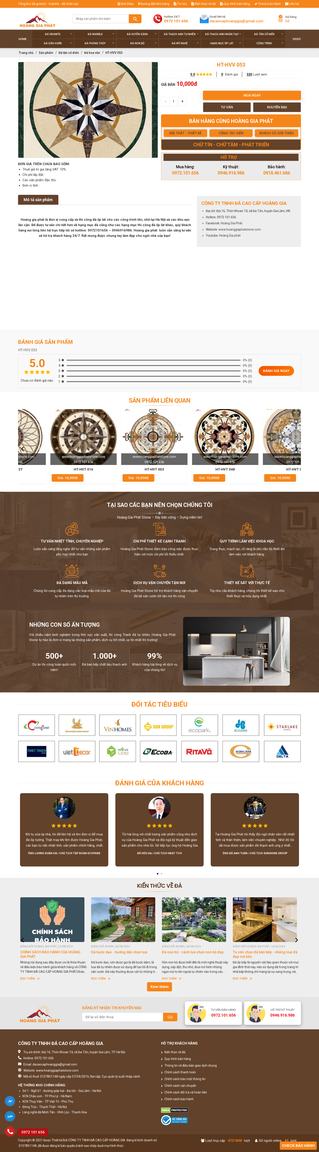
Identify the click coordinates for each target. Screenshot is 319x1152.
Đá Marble (101, 34)
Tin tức (180, 4)
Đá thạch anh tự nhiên (181, 34)
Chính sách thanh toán (178, 1072)
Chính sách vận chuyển (178, 1085)
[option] (88, 110)
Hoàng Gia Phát (231, 223)
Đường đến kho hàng (153, 4)
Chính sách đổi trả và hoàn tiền (184, 1092)
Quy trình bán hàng (235, 4)
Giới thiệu (125, 4)
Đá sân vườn (58, 43)
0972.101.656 (185, 173)
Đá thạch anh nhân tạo (223, 34)
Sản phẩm (46, 53)
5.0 (192, 74)
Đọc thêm (30, 978)
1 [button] (158, 875)
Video (296, 39)
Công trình (269, 43)
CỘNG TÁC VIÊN (231, 133)
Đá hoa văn (92, 53)
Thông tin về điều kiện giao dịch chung (189, 1065)
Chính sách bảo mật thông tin (183, 1079)
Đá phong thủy (99, 43)
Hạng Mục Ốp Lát (225, 43)
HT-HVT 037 (53, 469)
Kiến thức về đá (203, 4)
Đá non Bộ (143, 43)
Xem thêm (159, 986)
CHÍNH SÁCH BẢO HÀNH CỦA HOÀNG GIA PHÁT (121, 954)
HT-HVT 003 (195, 469)
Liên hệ (292, 4)
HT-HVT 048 (266, 469)
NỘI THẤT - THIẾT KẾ (185, 133)
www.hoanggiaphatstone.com (240, 229)
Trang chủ (26, 53)
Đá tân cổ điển (268, 34)
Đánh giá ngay (276, 371)
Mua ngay (252, 95)
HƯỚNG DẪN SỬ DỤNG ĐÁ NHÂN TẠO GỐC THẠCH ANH (50, 954)
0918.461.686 (276, 173)
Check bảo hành (267, 4)
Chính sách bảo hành (177, 1099)
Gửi (170, 1017)
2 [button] (162, 875)
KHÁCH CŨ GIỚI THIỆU (277, 133)
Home (22, 39)
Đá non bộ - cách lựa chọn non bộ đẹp (263, 952)
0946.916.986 (231, 173)
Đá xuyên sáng (142, 34)
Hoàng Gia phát (230, 235)
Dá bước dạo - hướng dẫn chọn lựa (190, 952)
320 (249, 74)
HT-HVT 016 (124, 469)
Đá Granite (58, 34)
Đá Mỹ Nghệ (185, 43)
